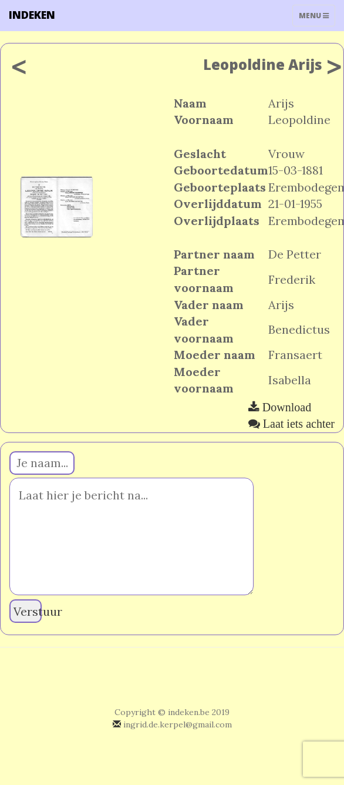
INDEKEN (32, 15)
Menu (316, 18)
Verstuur (28, 611)
